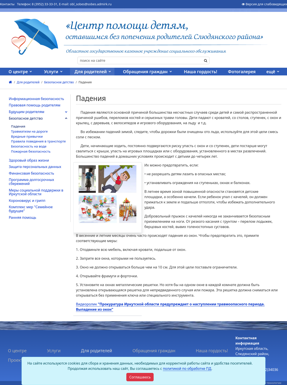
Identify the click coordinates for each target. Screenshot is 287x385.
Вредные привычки (27, 136)
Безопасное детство (26, 118)
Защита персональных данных (35, 166)
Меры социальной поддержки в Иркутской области (36, 192)
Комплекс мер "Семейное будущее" (31, 208)
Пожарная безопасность (30, 151)
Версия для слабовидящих (264, 4)
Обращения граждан (145, 72)
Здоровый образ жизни (29, 160)
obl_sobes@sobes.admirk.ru (91, 4)
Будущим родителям (26, 111)
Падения (18, 126)
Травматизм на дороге (29, 131)
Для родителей (90, 72)
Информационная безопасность (36, 98)
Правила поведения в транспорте (38, 141)
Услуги (51, 72)
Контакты (7, 4)
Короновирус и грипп (27, 200)
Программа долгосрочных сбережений (31, 181)
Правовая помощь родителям (34, 105)
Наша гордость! (200, 72)
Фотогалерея (242, 72)
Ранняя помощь (22, 217)
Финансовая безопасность (31, 173)
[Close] (139, 377)
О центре (18, 72)
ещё (270, 72)
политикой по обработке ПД (187, 368)
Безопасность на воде (28, 146)
